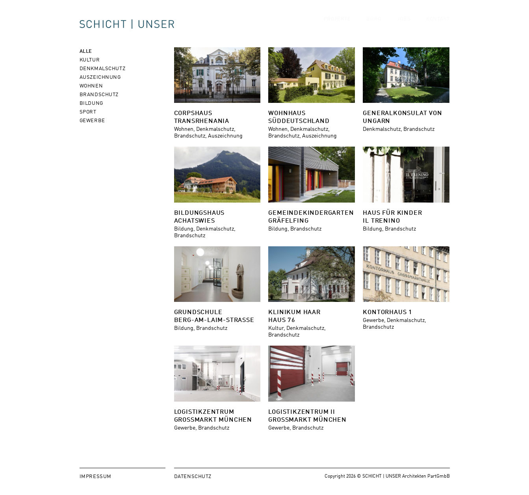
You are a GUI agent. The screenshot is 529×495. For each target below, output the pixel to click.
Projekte (337, 25)
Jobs (403, 25)
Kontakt (437, 25)
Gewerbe (92, 120)
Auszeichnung (100, 76)
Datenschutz (193, 476)
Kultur (90, 59)
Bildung (91, 102)
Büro (373, 25)
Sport (88, 111)
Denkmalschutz (103, 68)
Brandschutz (99, 94)
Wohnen (91, 85)
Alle (86, 50)
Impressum (95, 476)
